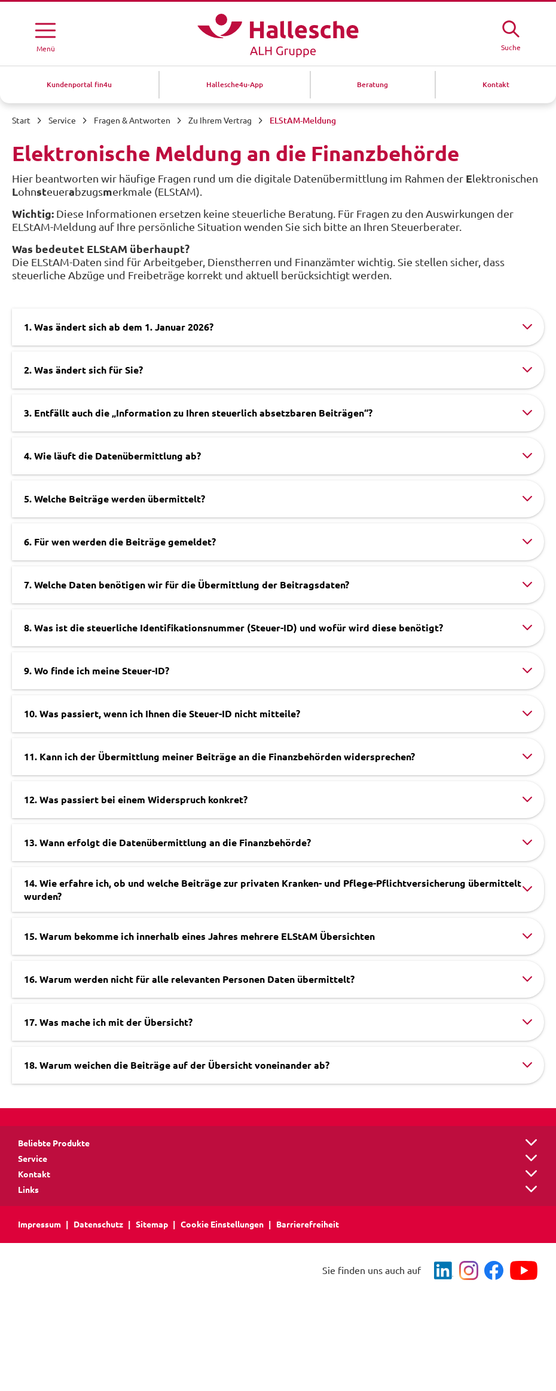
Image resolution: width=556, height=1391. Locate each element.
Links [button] (28, 1190)
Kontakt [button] (34, 1174)
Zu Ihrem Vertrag (220, 120)
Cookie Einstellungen (222, 1224)
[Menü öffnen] (45, 35)
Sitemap (152, 1224)
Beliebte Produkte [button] (54, 1143)
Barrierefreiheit (307, 1224)
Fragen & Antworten (132, 120)
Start (21, 120)
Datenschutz (98, 1224)
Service (62, 120)
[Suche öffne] (510, 34)
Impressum (39, 1224)
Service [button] (32, 1159)
